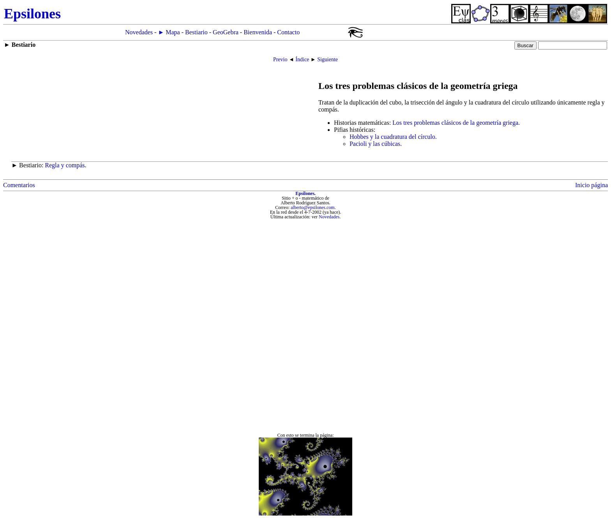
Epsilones (304, 193)
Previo (280, 59)
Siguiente (327, 59)
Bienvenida (258, 32)
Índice (302, 59)
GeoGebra (225, 32)
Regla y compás (65, 165)
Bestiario (196, 32)
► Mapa (169, 32)
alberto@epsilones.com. (313, 207)
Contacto (288, 32)
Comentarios (19, 185)
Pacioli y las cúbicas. (376, 143)
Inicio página (591, 185)
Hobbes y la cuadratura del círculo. (393, 136)
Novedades (139, 32)
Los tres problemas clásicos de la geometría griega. (456, 122)
